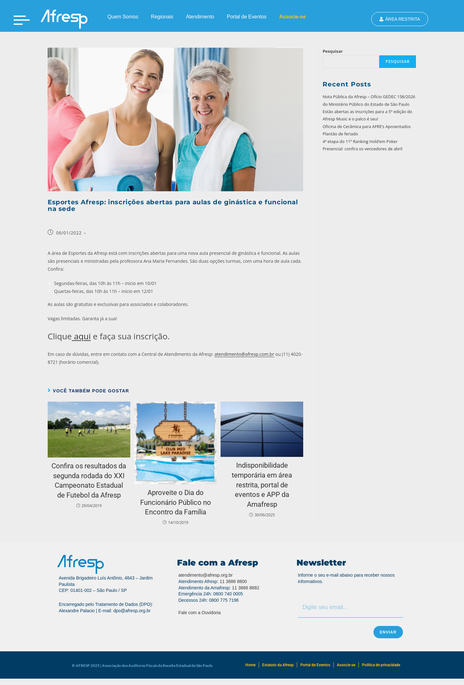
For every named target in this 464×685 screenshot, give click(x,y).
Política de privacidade (381, 665)
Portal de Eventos (247, 16)
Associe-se (292, 16)
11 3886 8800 (233, 581)
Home (250, 665)
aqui (81, 336)
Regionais (162, 16)
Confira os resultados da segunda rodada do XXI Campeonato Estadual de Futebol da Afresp (88, 480)
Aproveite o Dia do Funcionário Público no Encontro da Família (175, 502)
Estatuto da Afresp (278, 665)
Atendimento (200, 16)
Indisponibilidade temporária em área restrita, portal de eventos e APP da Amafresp (262, 484)
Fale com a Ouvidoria (199, 612)
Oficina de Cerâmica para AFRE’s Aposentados (367, 126)
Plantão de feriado (340, 134)
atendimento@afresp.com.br (244, 354)
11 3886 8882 (245, 587)
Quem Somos (122, 16)
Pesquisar (333, 51)
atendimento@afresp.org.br (205, 575)
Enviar (388, 632)
